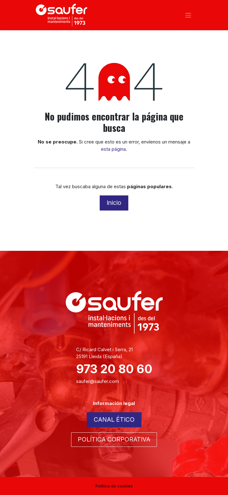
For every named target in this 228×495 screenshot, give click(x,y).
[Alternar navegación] (188, 15)
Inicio (114, 202)
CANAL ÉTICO (114, 419)
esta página (113, 149)
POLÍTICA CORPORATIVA (114, 439)
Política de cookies (114, 485)
